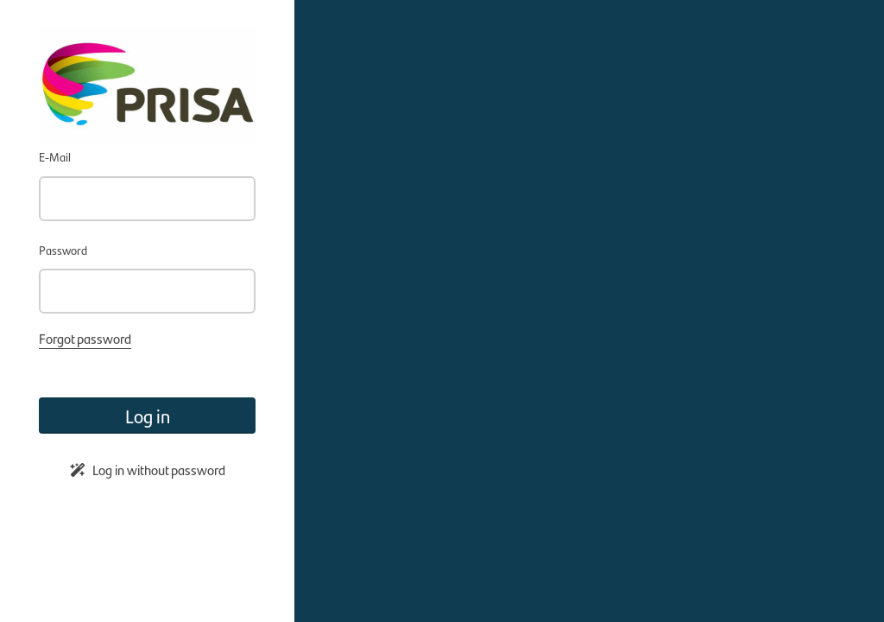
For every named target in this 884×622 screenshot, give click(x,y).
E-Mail (55, 156)
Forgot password (85, 338)
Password (63, 249)
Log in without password (147, 469)
